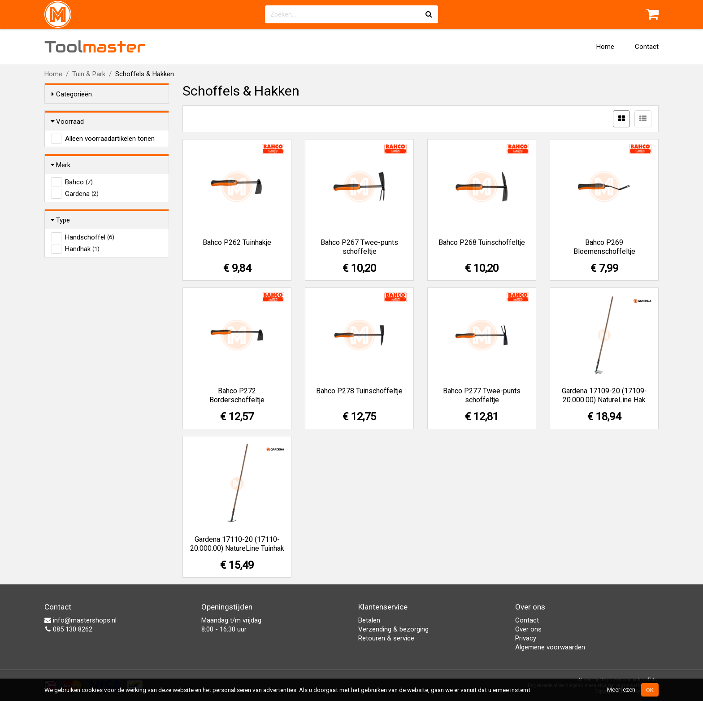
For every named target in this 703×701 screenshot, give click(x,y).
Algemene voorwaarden (550, 647)
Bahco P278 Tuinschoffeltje (359, 391)
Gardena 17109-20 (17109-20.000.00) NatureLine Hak (604, 395)
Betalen (369, 620)
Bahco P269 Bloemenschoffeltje (604, 247)
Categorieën (72, 94)
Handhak (82, 249)
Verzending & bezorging (393, 629)
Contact (647, 47)
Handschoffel (89, 237)
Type (61, 220)
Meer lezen (621, 689)
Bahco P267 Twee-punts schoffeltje (359, 247)
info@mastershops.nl (80, 620)
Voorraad (68, 121)
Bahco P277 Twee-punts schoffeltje (482, 395)
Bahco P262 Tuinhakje (237, 242)
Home (605, 47)
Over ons (528, 629)
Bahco (79, 182)
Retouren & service (386, 638)
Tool (95, 46)
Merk (61, 165)
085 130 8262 (68, 629)
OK (650, 689)
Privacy (525, 638)
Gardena (82, 194)
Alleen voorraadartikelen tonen (110, 139)
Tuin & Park (88, 74)
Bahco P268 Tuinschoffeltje (481, 242)
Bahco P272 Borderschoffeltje (237, 395)
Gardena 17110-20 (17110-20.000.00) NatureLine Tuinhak (237, 544)
